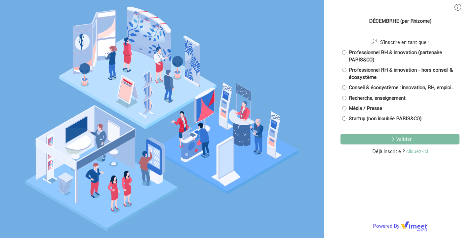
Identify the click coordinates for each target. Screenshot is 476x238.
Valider (400, 139)
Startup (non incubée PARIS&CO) (381, 118)
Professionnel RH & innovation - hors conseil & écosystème (397, 73)
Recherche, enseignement (374, 98)
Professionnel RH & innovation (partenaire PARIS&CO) (392, 55)
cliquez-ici (417, 151)
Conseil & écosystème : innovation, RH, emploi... (398, 87)
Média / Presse (362, 108)
